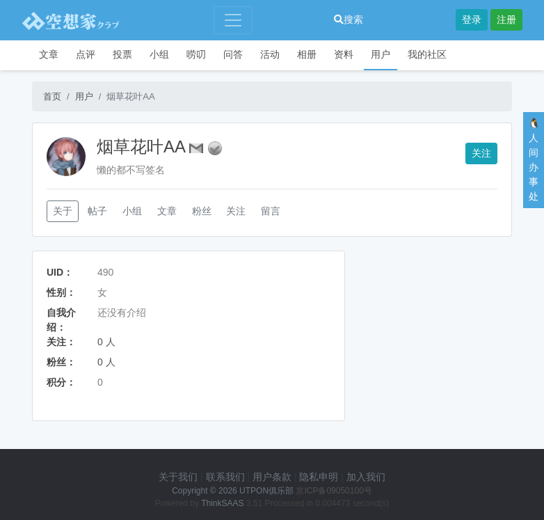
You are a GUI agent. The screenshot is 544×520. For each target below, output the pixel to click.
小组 (159, 54)
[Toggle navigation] (233, 20)
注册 (506, 19)
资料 (343, 54)
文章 (48, 54)
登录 (471, 19)
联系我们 (225, 476)
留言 (270, 210)
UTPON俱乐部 (266, 491)
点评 (85, 54)
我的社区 (427, 54)
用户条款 (272, 476)
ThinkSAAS (222, 503)
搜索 (348, 19)
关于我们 (178, 476)
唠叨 (196, 54)
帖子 (97, 210)
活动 (270, 54)
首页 (52, 96)
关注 (481, 153)
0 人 (106, 341)
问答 (233, 54)
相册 (307, 54)
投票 (122, 54)
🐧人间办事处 (534, 160)
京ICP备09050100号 (333, 491)
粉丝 (201, 210)
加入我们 (365, 476)
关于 (62, 210)
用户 (380, 54)
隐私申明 (318, 476)
